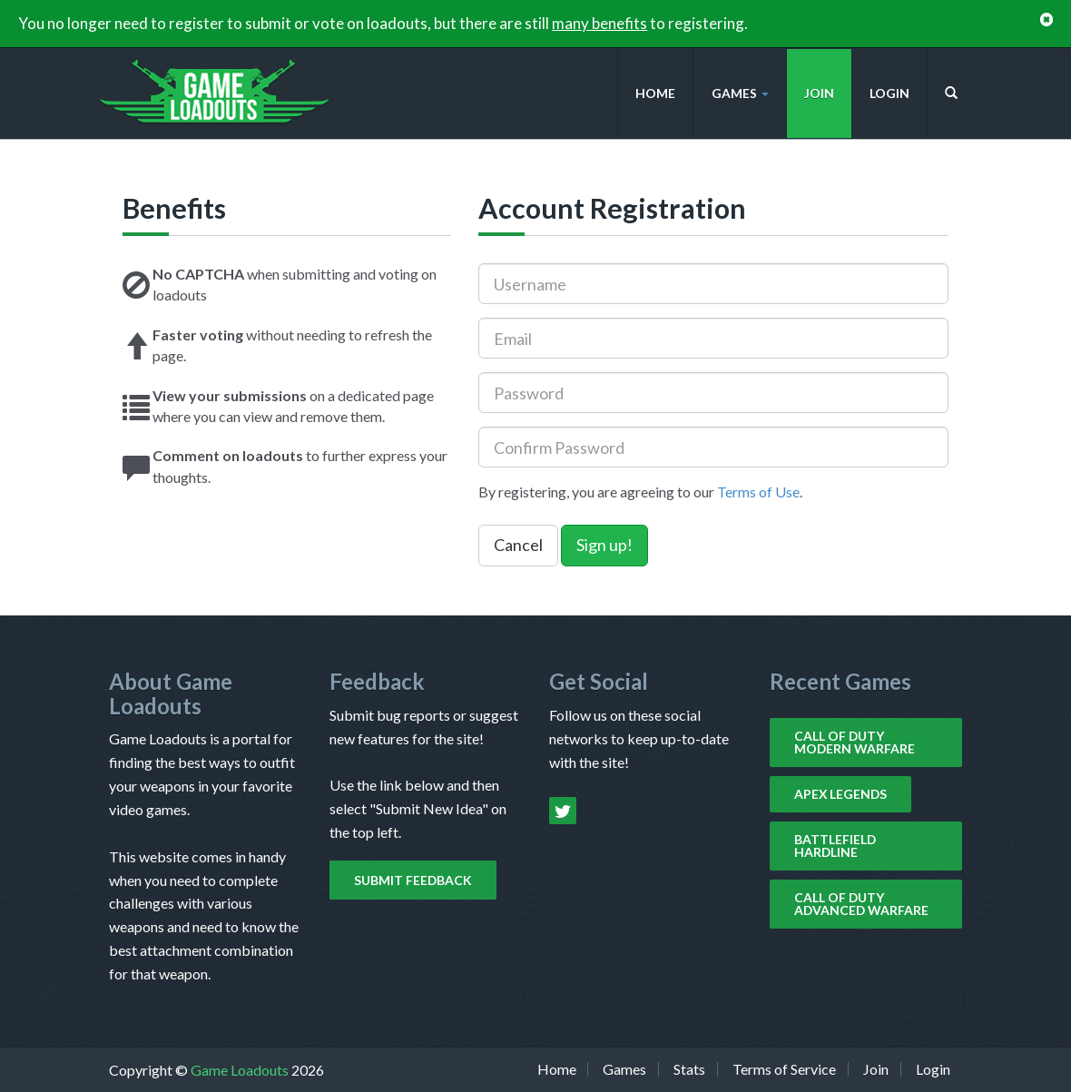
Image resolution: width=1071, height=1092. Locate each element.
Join (819, 93)
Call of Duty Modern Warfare (854, 742)
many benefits (599, 23)
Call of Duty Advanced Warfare (861, 904)
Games (740, 93)
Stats (689, 1068)
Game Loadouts (241, 1069)
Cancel (518, 545)
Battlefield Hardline (835, 845)
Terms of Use (758, 491)
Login (889, 93)
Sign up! (604, 545)
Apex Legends (840, 794)
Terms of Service (784, 1068)
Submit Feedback (413, 880)
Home (655, 93)
